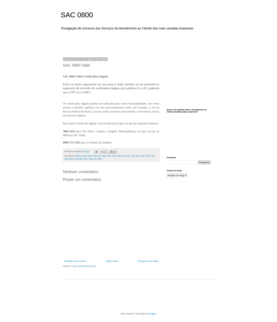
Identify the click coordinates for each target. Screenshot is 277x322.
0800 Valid (111, 156)
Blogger (152, 313)
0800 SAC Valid (99, 156)
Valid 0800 (68, 159)
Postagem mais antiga (147, 261)
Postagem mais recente (75, 261)
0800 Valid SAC (123, 156)
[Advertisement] (151, 43)
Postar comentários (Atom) (83, 266)
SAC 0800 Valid (147, 156)
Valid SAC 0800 (95, 159)
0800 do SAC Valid (83, 156)
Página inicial (111, 261)
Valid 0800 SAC (80, 159)
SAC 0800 (77, 15)
